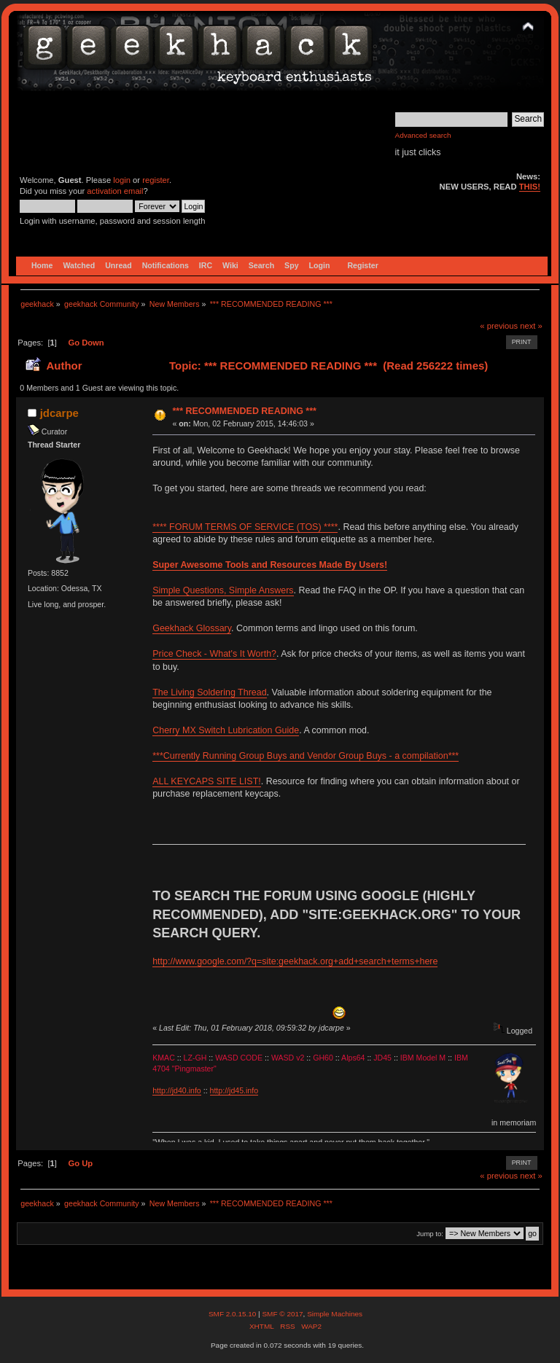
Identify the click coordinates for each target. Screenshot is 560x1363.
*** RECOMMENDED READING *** (244, 411)
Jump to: (429, 1234)
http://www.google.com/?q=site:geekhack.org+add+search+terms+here (295, 961)
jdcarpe (59, 413)
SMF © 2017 (282, 1314)
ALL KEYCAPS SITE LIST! (206, 781)
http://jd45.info (234, 1090)
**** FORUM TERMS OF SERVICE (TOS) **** (245, 527)
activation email (115, 191)
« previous (499, 325)
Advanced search (423, 135)
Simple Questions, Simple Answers (222, 590)
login (122, 180)
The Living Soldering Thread (209, 692)
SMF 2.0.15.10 (233, 1314)
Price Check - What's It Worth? (214, 654)
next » (531, 325)
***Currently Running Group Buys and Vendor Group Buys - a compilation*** (305, 756)
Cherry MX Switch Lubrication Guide (225, 730)
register (155, 180)
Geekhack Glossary (191, 628)
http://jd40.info (176, 1090)
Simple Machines (334, 1314)
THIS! (529, 186)
